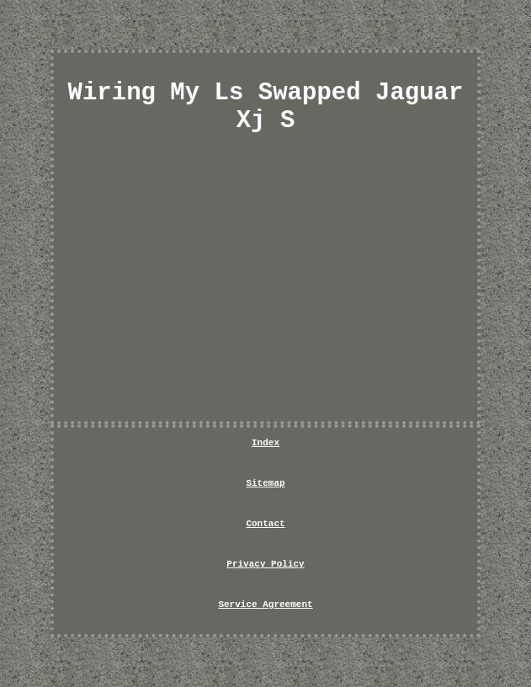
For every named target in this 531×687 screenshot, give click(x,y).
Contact (265, 524)
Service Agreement (265, 604)
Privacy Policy (265, 564)
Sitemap (265, 483)
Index (265, 443)
